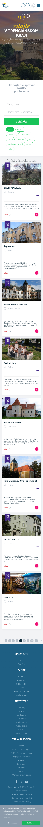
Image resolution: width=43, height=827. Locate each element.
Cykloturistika (21, 684)
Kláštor (10, 149)
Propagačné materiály (21, 757)
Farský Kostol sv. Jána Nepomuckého (21, 481)
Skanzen (29, 144)
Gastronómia (21, 719)
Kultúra (21, 711)
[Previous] (1, 640)
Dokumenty (21, 764)
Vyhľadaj (21, 121)
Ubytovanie (21, 715)
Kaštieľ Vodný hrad (12, 422)
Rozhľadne (21, 729)
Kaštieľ (31, 139)
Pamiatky (21, 139)
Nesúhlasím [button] (12, 823)
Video (21, 771)
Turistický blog (21, 695)
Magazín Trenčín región (21, 749)
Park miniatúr (10, 363)
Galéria (10, 139)
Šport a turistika (21, 722)
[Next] (41, 640)
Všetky (10, 129)
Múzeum (20, 129)
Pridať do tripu (36, 214)
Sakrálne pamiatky (14, 144)
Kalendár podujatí (21, 691)
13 (36, 640)
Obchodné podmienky (21, 802)
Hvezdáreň (11, 134)
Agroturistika (21, 733)
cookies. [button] (7, 817)
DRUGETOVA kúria (12, 188)
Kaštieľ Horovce (11, 539)
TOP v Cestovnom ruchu (21, 753)
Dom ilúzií (8, 597)
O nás (21, 746)
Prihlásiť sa (27, 5)
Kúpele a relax (21, 726)
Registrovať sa (23, 5)
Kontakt (21, 760)
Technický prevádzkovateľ (21, 794)
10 (32, 640)
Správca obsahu (21, 791)
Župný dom (9, 246)
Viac (6, 215)
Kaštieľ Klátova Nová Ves (15, 305)
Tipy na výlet (21, 680)
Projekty (21, 768)
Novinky (21, 677)
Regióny (21, 664)
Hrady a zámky (25, 134)
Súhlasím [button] (30, 823)
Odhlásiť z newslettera (21, 775)
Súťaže (21, 688)
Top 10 (21, 661)
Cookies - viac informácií (21, 798)
